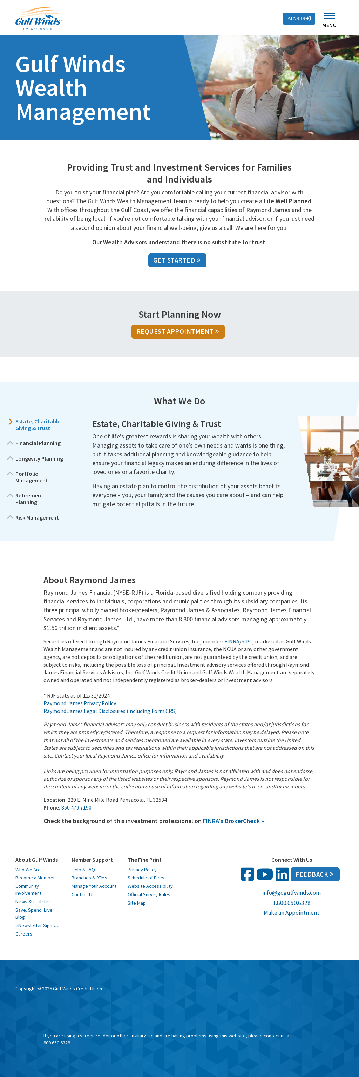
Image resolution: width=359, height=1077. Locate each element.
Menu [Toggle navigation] (329, 21)
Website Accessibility (150, 886)
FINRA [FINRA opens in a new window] (231, 641)
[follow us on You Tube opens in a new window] (264, 874)
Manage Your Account (94, 886)
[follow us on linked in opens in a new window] (282, 874)
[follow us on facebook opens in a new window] (247, 874)
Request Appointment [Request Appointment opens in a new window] (177, 332)
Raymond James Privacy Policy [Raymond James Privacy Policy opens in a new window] (79, 703)
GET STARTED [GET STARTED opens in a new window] (177, 260)
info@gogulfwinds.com (291, 893)
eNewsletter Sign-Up (37, 925)
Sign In (299, 18)
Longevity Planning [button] (39, 458)
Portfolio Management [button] (31, 477)
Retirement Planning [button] (29, 499)
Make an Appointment (291, 913)
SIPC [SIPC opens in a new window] (247, 641)
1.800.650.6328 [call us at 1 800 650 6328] (292, 903)
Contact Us (112, 9)
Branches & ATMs (89, 877)
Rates (78, 9)
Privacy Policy (142, 869)
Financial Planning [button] (38, 443)
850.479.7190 (76, 807)
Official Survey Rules (149, 894)
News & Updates (33, 901)
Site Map (137, 903)
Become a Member (35, 877)
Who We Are (28, 869)
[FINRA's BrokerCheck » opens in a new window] (233, 821)
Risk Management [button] (37, 517)
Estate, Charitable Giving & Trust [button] (37, 424)
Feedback (315, 874)
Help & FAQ (83, 869)
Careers (23, 934)
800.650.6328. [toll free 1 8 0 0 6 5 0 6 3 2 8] (57, 1042)
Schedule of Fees (146, 877)
